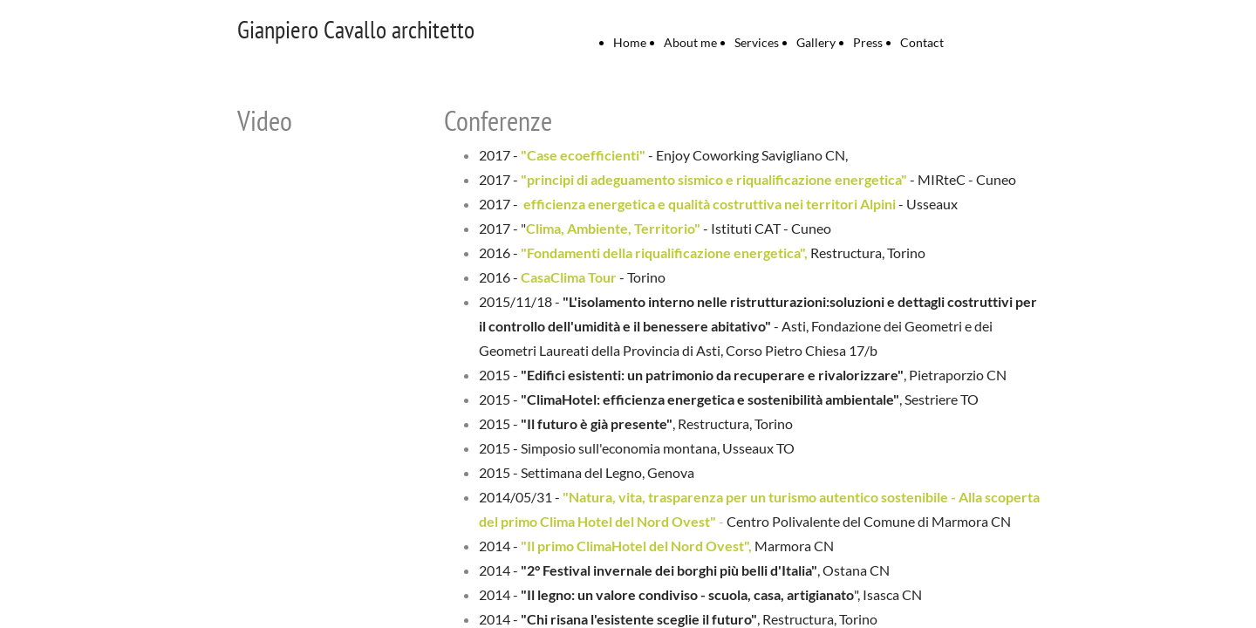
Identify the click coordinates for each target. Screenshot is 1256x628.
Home (629, 42)
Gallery (816, 42)
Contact (922, 42)
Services (756, 42)
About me (690, 42)
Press (868, 42)
